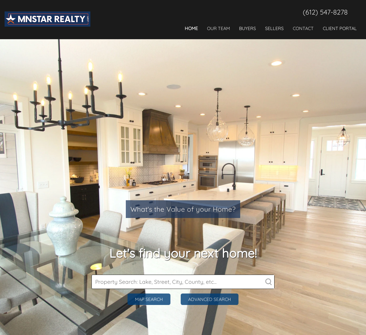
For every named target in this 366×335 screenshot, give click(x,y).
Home (191, 28)
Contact (303, 28)
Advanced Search (209, 299)
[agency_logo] (47, 32)
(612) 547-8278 (325, 12)
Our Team (218, 28)
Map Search (149, 299)
